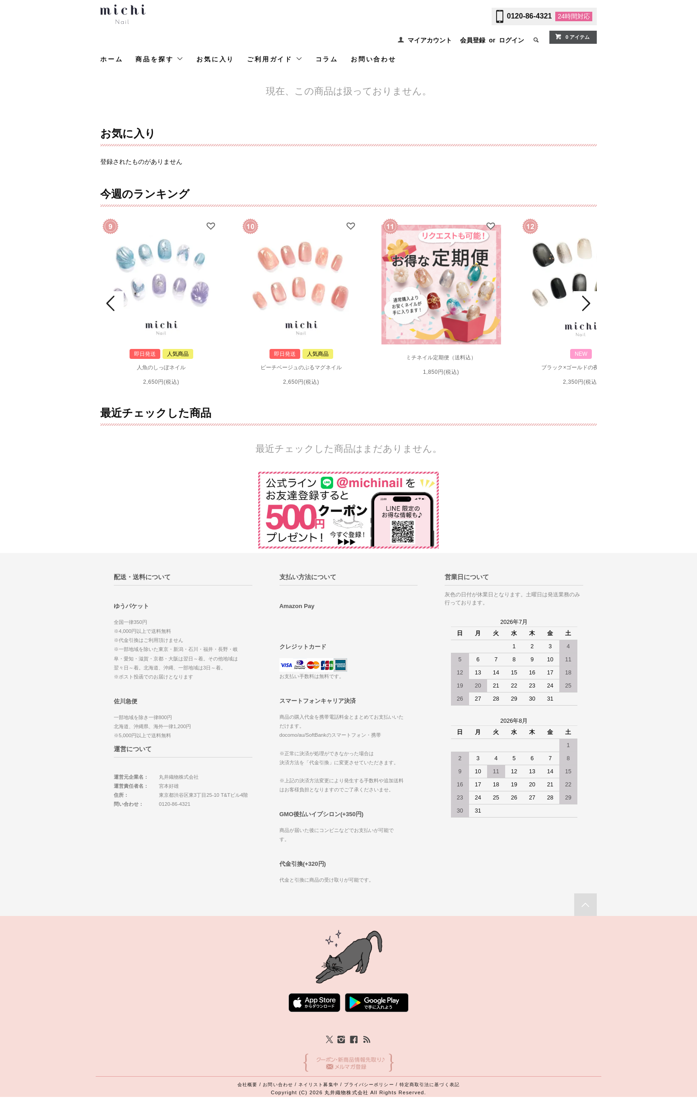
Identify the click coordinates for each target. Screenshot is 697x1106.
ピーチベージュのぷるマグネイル (301, 367)
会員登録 (472, 40)
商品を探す (159, 59)
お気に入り (215, 59)
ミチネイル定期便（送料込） (441, 357)
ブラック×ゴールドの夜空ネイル (580, 367)
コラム (327, 59)
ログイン (511, 40)
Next (585, 303)
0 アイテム (572, 36)
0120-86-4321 (529, 16)
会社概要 (247, 1084)
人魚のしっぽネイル (161, 367)
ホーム (111, 59)
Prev (112, 303)
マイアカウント (430, 40)
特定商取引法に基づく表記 (430, 1084)
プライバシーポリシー (369, 1084)
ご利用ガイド (275, 59)
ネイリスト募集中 (318, 1084)
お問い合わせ (373, 59)
